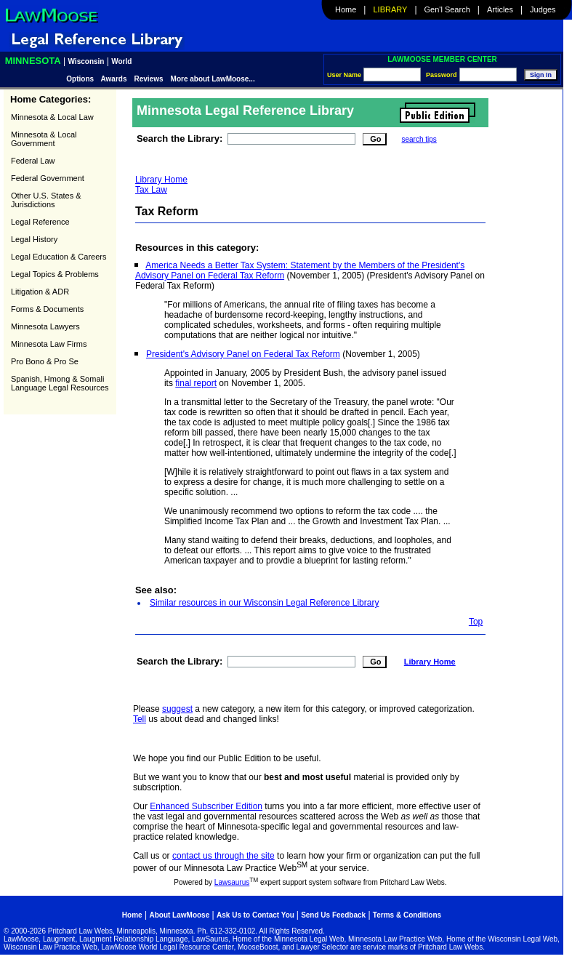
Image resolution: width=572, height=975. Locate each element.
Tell (139, 719)
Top (476, 622)
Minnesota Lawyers (45, 326)
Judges (542, 9)
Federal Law (33, 160)
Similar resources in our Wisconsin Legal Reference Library (264, 603)
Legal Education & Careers (58, 256)
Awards (114, 79)
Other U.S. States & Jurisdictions (46, 200)
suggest (177, 709)
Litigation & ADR (40, 291)
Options (81, 79)
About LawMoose (179, 915)
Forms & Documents (47, 309)
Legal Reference (40, 221)
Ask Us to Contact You (257, 915)
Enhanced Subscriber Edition (206, 806)
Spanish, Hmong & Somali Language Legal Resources (60, 383)
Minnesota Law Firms (49, 344)
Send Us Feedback (333, 915)
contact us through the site (223, 856)
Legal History (34, 239)
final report (196, 383)
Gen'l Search (447, 9)
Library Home (161, 179)
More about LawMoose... (213, 79)
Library (391, 9)
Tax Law (151, 190)
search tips (418, 139)
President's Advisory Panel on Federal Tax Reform (243, 354)
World (121, 61)
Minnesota (33, 60)
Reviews (149, 79)
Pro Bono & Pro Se (44, 361)
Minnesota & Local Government (44, 139)
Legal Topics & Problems (55, 274)
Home (345, 9)
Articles (500, 9)
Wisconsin (86, 61)
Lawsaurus (231, 882)
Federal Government (47, 178)
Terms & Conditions (407, 915)
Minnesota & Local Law (52, 117)
